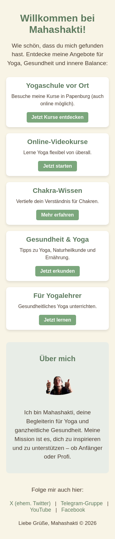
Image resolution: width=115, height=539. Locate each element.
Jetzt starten (57, 166)
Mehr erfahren (57, 214)
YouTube (40, 510)
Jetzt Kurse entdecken (58, 117)
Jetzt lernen (57, 319)
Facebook (73, 510)
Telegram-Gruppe (82, 503)
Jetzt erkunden (57, 271)
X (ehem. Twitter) (30, 503)
